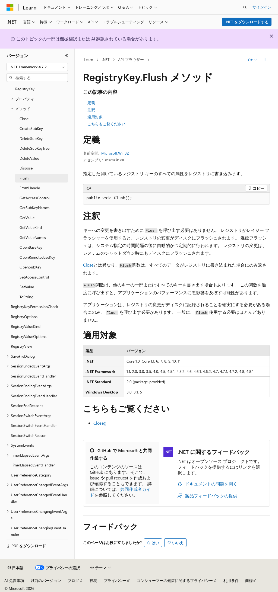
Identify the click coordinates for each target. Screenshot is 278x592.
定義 (91, 102)
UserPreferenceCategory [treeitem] (31, 475)
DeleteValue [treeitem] (29, 158)
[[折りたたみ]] (66, 55)
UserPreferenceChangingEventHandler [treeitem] (38, 531)
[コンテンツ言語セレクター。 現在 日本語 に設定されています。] (15, 568)
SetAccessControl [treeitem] (34, 277)
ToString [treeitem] (26, 296)
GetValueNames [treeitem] (33, 237)
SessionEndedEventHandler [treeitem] (33, 376)
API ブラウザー (131, 59)
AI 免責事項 (14, 580)
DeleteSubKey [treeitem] (31, 138)
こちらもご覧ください (106, 123)
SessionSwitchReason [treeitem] (28, 435)
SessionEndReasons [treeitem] (27, 405)
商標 (249, 580)
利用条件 (231, 580)
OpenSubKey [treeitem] (30, 267)
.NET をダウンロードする (246, 21)
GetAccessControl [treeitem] (34, 197)
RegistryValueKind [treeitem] (25, 326)
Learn (88, 59)
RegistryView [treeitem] (21, 346)
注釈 (91, 109)
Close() (99, 423)
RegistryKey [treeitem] (24, 88)
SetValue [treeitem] (27, 286)
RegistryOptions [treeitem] (24, 316)
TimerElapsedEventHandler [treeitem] (33, 465)
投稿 (93, 580)
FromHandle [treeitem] (30, 187)
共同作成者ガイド (120, 492)
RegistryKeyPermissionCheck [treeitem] (34, 306)
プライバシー (115, 580)
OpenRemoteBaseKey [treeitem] (37, 257)
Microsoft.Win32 (115, 153)
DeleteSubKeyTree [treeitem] (34, 148)
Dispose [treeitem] (26, 168)
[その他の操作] (265, 60)
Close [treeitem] (24, 118)
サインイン (261, 6)
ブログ (73, 580)
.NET (105, 59)
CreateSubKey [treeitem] (31, 128)
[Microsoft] (10, 7)
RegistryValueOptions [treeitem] (28, 336)
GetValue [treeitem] (27, 217)
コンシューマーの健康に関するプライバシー (175, 580)
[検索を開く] (244, 7)
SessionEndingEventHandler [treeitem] (34, 395)
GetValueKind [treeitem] (31, 227)
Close (88, 265)
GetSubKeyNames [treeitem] (34, 207)
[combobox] (37, 67)
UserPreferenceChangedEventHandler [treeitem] (39, 498)
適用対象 (95, 116)
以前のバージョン (46, 580)
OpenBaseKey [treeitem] (31, 247)
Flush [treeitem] (24, 178)
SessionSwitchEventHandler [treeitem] (34, 425)
